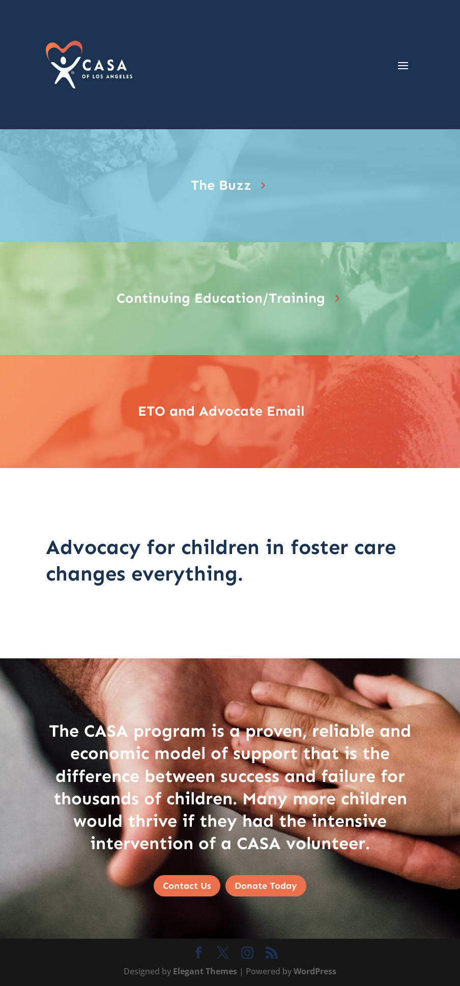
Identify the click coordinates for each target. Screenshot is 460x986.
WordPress (315, 971)
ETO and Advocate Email (221, 411)
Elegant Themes (205, 971)
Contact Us (187, 885)
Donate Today (266, 885)
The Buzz (221, 185)
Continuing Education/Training (221, 298)
